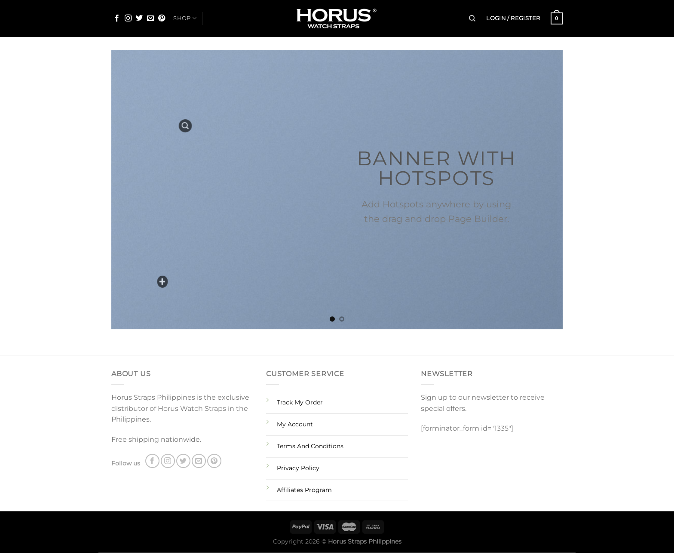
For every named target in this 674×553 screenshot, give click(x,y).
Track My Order (300, 402)
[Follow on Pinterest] (161, 18)
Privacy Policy (298, 468)
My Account (295, 424)
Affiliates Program (304, 490)
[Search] (472, 18)
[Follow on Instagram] (128, 18)
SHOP (184, 18)
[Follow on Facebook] (116, 18)
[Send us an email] (150, 18)
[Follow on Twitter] (139, 18)
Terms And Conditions (310, 446)
